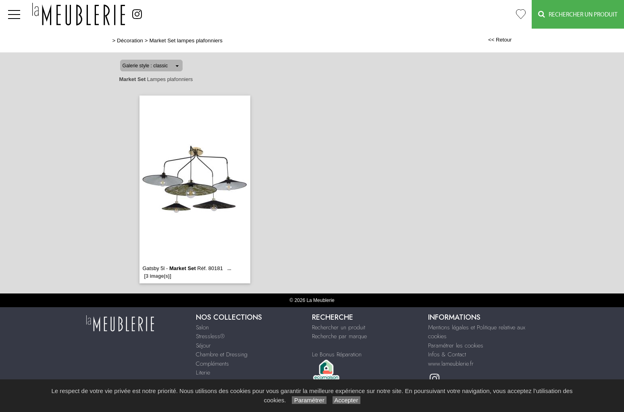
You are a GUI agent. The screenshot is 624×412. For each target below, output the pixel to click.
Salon (202, 327)
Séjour (203, 345)
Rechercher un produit (338, 327)
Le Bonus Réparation (337, 354)
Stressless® (210, 336)
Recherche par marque (339, 336)
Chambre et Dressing (222, 354)
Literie (203, 372)
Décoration (130, 40)
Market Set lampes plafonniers (186, 40)
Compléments (212, 363)
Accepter (346, 400)
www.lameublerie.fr (451, 363)
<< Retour (500, 40)
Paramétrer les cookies (455, 345)
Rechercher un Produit (578, 14)
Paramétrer (309, 400)
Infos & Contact (447, 354)
